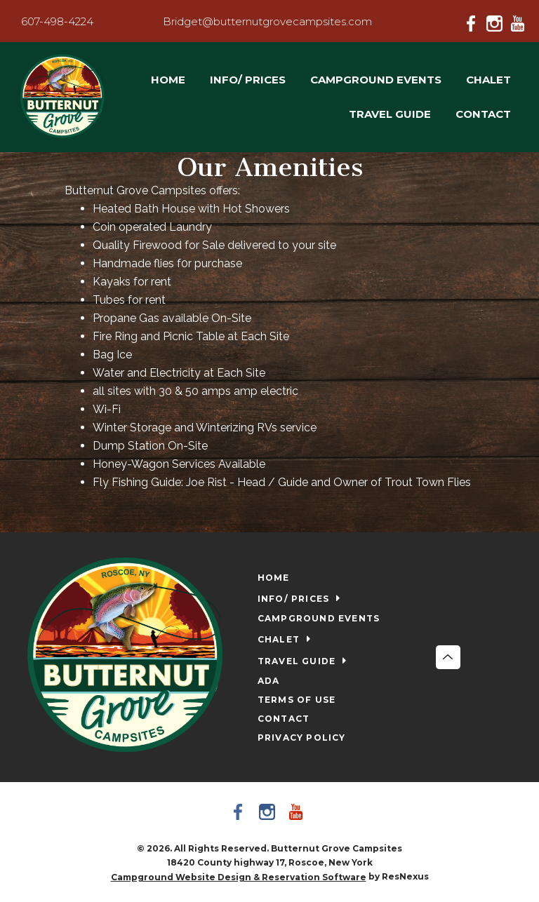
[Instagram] (497, 21)
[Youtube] (520, 21)
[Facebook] (475, 21)
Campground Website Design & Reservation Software (238, 877)
